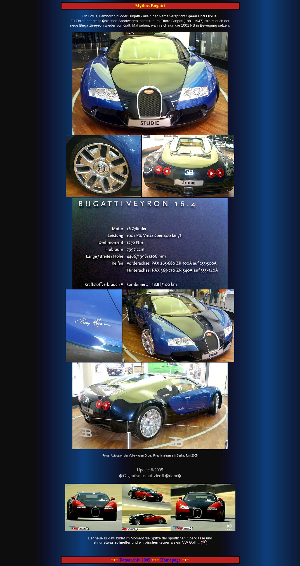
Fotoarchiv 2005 (134, 560)
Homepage (170, 560)
